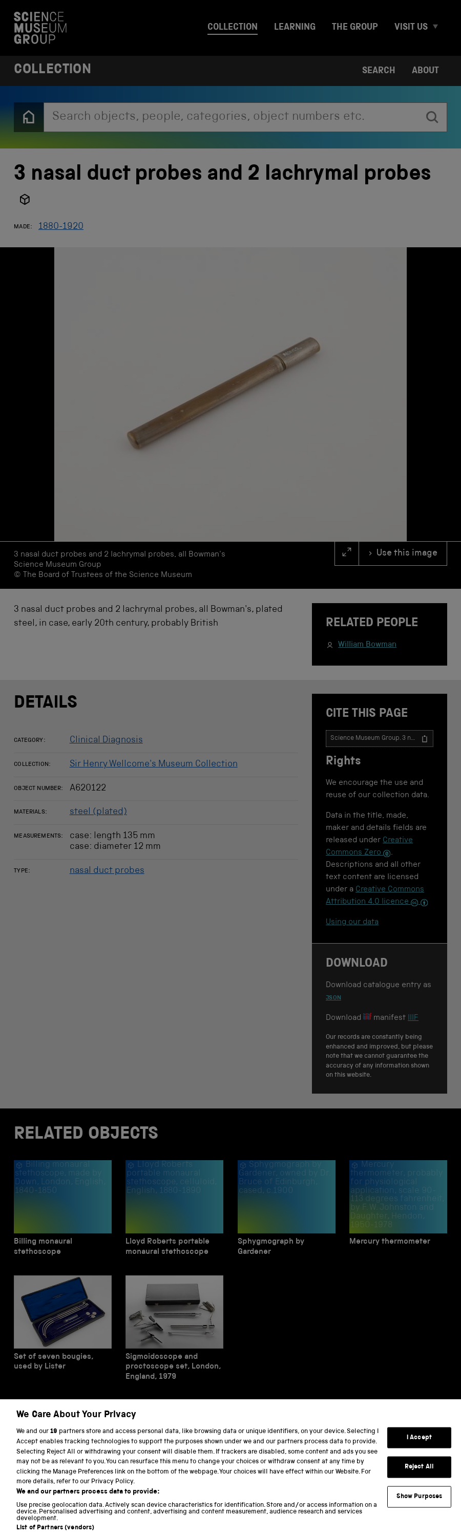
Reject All (419, 1477)
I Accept (419, 1448)
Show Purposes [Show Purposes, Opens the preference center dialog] (419, 1507)
